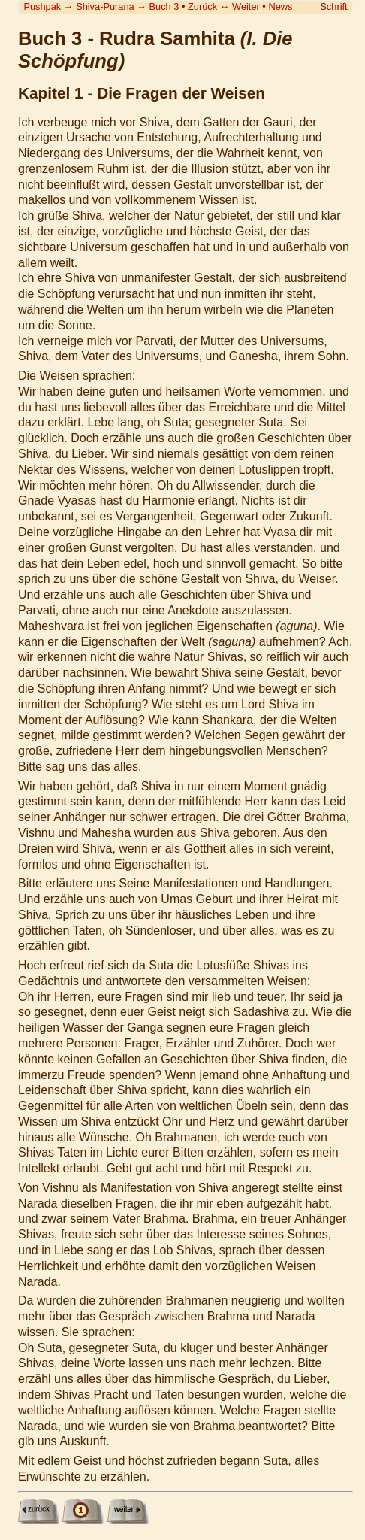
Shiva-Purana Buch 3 (127, 6)
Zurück (202, 6)
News (280, 6)
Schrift (333, 6)
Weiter (246, 6)
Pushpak (42, 6)
